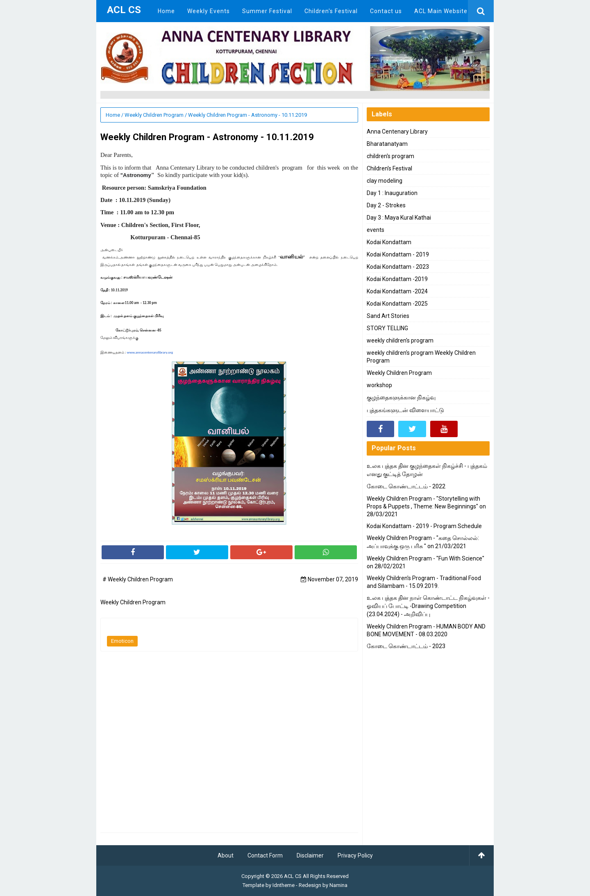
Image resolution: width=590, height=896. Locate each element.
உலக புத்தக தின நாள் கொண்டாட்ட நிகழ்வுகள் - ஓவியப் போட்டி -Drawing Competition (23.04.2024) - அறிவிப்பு (428, 605)
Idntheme (283, 885)
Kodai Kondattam (389, 242)
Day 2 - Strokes (386, 205)
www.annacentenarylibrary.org (150, 352)
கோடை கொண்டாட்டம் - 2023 (406, 646)
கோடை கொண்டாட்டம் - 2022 (406, 486)
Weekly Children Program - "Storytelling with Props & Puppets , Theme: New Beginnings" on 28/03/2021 (426, 506)
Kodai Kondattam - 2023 (398, 266)
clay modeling (384, 180)
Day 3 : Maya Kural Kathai (399, 217)
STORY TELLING (387, 328)
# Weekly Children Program (137, 579)
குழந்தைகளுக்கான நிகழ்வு (401, 397)
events (375, 230)
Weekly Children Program (399, 373)
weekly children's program (400, 340)
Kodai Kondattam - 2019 (398, 254)
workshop (379, 385)
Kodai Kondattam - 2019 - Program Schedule (424, 526)
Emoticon (122, 641)
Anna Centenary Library (397, 131)
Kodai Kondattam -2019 (397, 279)
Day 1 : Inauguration (392, 193)
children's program (390, 156)
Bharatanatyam (387, 144)
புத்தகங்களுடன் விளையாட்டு (405, 410)
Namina (338, 885)
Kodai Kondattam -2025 (397, 303)
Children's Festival (389, 168)
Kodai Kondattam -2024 (397, 291)
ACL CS (293, 876)
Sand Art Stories (388, 316)
